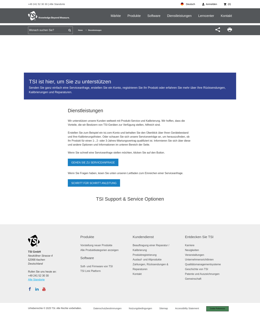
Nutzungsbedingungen (138, 308)
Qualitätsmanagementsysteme (203, 264)
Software (154, 16)
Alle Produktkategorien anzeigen (99, 250)
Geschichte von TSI (196, 269)
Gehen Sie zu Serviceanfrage (93, 162)
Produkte (134, 16)
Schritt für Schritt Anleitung (94, 183)
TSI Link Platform (90, 271)
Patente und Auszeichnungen (202, 274)
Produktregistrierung (145, 254)
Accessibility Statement (185, 308)
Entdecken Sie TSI (199, 237)
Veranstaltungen (194, 254)
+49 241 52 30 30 (38, 4)
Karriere (190, 245)
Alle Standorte (57, 4)
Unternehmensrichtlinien (199, 259)
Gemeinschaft (193, 278)
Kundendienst (143, 237)
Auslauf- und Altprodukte (147, 259)
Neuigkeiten (192, 250)
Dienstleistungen (179, 16)
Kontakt (226, 16)
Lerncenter (206, 16)
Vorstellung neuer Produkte (96, 245)
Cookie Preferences (216, 309)
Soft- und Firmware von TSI (96, 266)
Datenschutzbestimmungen (106, 308)
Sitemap (162, 308)
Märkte (116, 16)
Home (80, 30)
